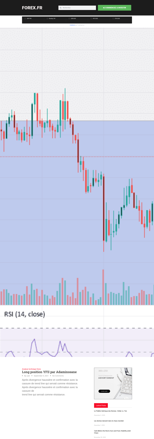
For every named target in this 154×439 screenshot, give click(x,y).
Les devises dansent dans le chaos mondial (109, 421)
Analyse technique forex (31, 369)
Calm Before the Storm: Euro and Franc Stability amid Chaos (112, 432)
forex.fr (32, 7)
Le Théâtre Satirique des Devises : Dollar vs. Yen (110, 411)
